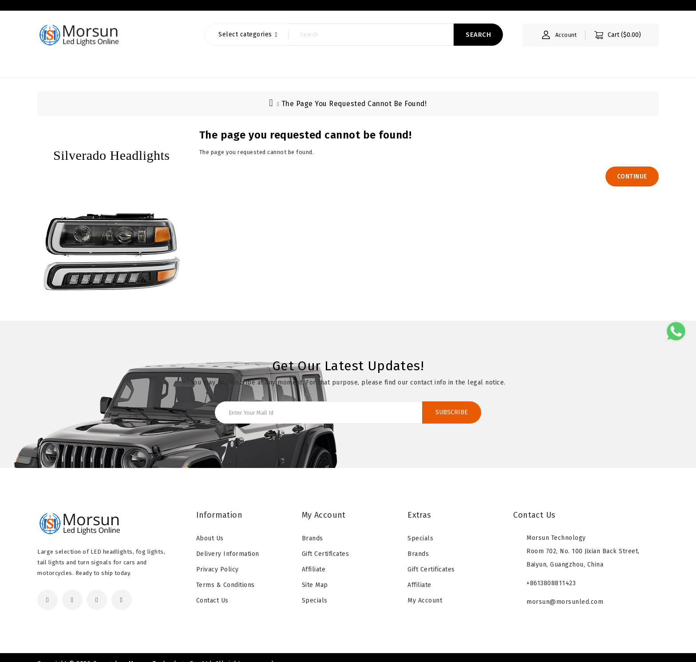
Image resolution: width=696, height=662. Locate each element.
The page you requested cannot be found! (354, 94)
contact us (271, 9)
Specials (315, 591)
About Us (95, 9)
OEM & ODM (153, 9)
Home (46, 9)
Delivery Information (227, 544)
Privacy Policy (217, 559)
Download (213, 9)
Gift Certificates (325, 544)
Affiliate (314, 559)
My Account (424, 591)
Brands (312, 528)
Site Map (315, 575)
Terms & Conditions (225, 575)
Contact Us (212, 591)
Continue (632, 166)
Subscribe (451, 402)
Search (475, 43)
